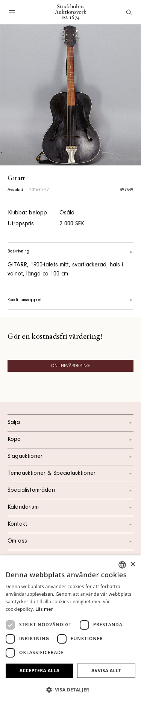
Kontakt (70, 525)
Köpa (70, 440)
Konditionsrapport (70, 300)
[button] (70, 689)
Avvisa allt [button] (106, 670)
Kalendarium (70, 508)
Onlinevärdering (70, 366)
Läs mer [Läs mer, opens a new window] (44, 609)
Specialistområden (70, 491)
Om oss (70, 541)
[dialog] (70, 628)
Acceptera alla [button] (40, 670)
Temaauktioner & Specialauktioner (70, 474)
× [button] (132, 564)
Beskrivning (70, 251)
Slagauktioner (70, 457)
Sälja (70, 423)
